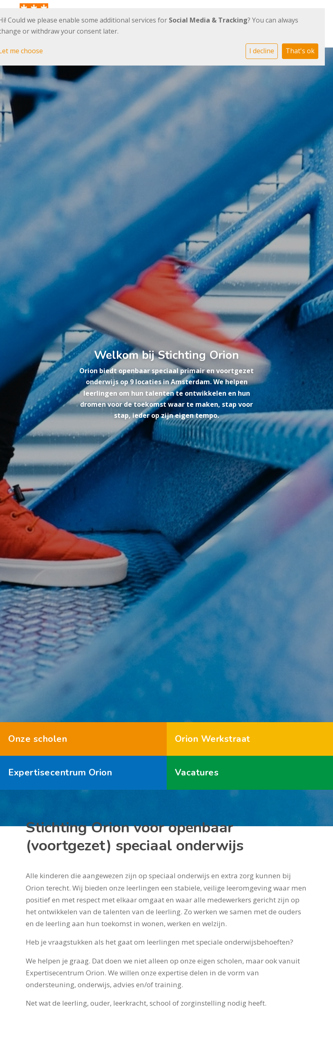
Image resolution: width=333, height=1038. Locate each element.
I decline (261, 50)
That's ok (300, 50)
